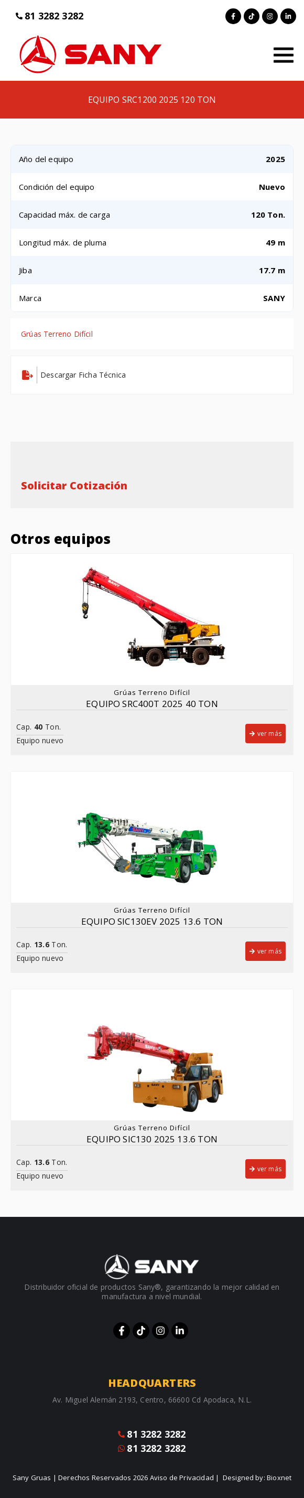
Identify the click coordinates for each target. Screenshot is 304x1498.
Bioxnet (279, 1477)
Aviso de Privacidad (182, 1477)
